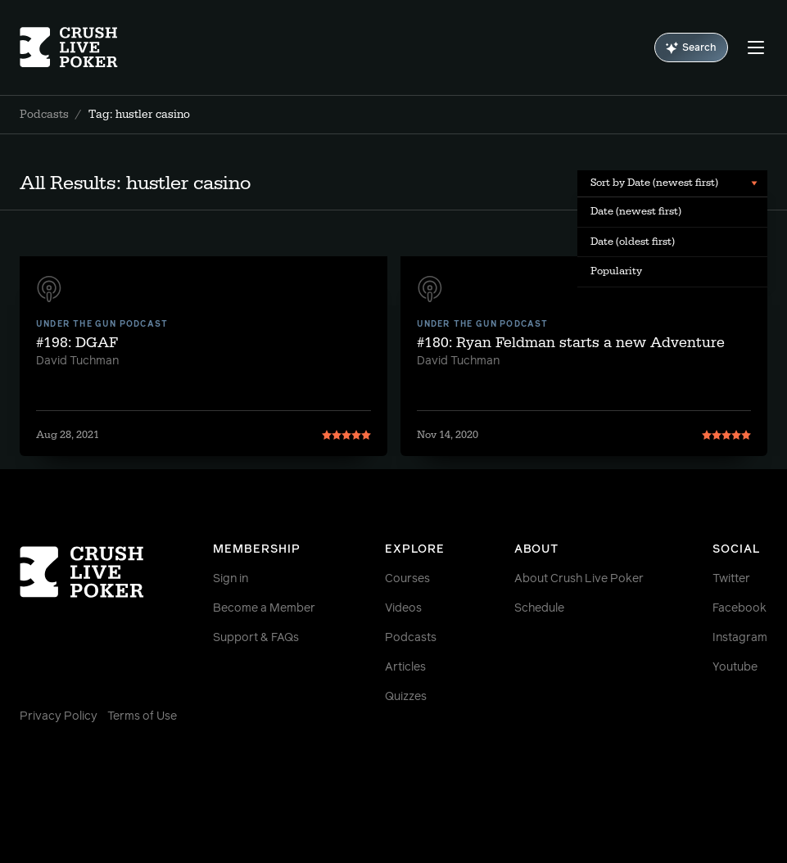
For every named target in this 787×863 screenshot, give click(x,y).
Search (691, 48)
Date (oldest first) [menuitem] (632, 241)
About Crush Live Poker (579, 579)
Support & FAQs (256, 638)
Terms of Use (142, 716)
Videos (403, 608)
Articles (405, 667)
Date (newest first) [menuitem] (635, 211)
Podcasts (44, 114)
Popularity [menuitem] (616, 271)
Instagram (739, 638)
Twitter (731, 579)
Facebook (739, 608)
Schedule (539, 608)
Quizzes (406, 697)
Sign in (230, 579)
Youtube (735, 667)
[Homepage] (82, 47)
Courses (407, 579)
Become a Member (264, 608)
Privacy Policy (58, 716)
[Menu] (755, 47)
